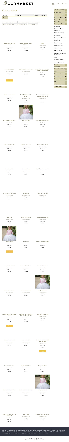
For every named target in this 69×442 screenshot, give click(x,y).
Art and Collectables (59, 9)
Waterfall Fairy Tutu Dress (42, 414)
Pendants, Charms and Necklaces (60, 54)
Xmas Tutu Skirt (26, 340)
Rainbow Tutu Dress (25, 265)
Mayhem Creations (9, 47)
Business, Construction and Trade (60, 20)
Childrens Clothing (59, 32)
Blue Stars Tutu (9, 169)
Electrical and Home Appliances (59, 65)
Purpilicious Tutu (9, 69)
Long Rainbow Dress (9, 265)
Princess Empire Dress (9, 120)
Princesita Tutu (26, 169)
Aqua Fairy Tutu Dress (42, 314)
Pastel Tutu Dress (26, 217)
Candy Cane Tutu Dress (9, 390)
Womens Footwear (59, 62)
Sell (58, 4)
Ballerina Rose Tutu (9, 290)
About (64, 4)
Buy (53, 4)
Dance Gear (57, 35)
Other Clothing (58, 48)
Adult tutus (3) (5, 22)
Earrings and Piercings (60, 37)
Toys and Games (58, 86)
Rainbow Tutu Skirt (26, 144)
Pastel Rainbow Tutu (42, 193)
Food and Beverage (59, 68)
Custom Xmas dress (9, 365)
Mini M (42, 43)
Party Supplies (58, 79)
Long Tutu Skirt (26, 120)
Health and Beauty (59, 73)
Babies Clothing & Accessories (59, 29)
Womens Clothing (59, 59)
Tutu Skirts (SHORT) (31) (32, 24)
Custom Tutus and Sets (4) (23, 22)
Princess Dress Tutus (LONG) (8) (9, 24)
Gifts (55, 71)
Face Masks (57, 40)
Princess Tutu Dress (9, 94)
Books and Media (58, 17)
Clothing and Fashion (59, 23)
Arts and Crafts (58, 12)
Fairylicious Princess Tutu (42, 120)
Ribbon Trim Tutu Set (9, 144)
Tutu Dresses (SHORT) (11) (22, 24)
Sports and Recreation (60, 84)
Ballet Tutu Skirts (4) (13, 22)
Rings (55, 57)
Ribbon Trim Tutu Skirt (42, 241)
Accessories (57, 26)
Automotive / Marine (59, 14)
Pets (55, 81)
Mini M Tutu (26, 414)
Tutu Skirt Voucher (42, 265)
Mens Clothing (58, 43)
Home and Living (58, 76)
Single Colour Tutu (26, 290)
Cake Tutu (26, 193)
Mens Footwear (58, 45)
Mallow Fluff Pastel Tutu (25, 69)
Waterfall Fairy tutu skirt (9, 193)
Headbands (26, 241)
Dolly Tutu (9, 217)
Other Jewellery (58, 50)
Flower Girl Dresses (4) (35, 22)
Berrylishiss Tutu (42, 365)
